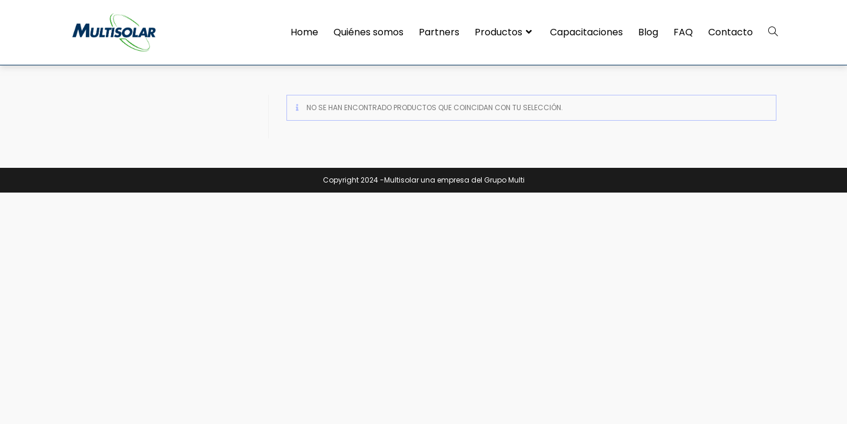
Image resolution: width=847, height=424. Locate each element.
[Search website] (773, 32)
